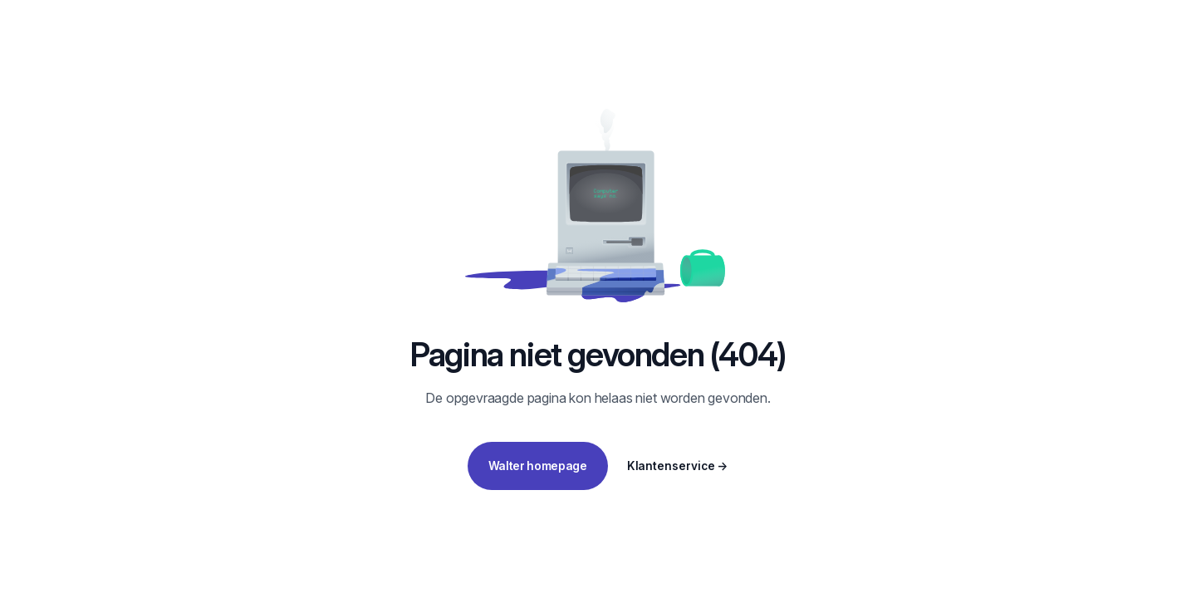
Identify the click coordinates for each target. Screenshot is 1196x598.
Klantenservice (677, 466)
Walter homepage (537, 466)
